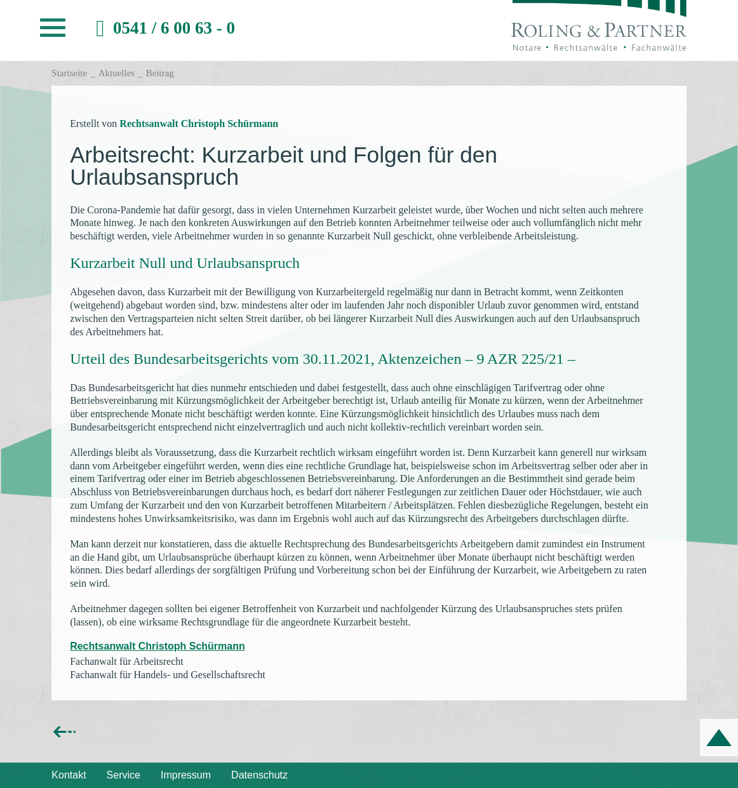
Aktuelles (116, 73)
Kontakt (68, 775)
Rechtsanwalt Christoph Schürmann (198, 123)
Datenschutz (259, 775)
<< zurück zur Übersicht (104, 731)
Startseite (69, 73)
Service (123, 775)
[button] (53, 31)
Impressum (186, 775)
